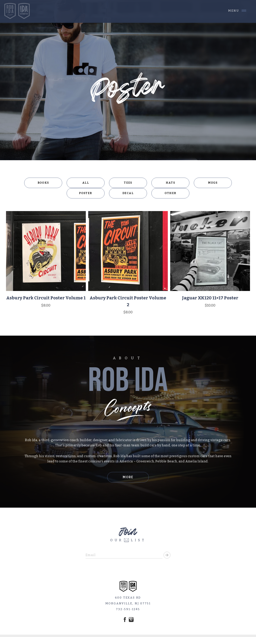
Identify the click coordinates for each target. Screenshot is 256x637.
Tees (128, 182)
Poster (85, 193)
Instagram (131, 619)
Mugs (213, 182)
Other (170, 193)
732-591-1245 (128, 609)
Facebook (124, 619)
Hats (170, 182)
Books (43, 182)
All (85, 182)
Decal (128, 193)
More (128, 477)
